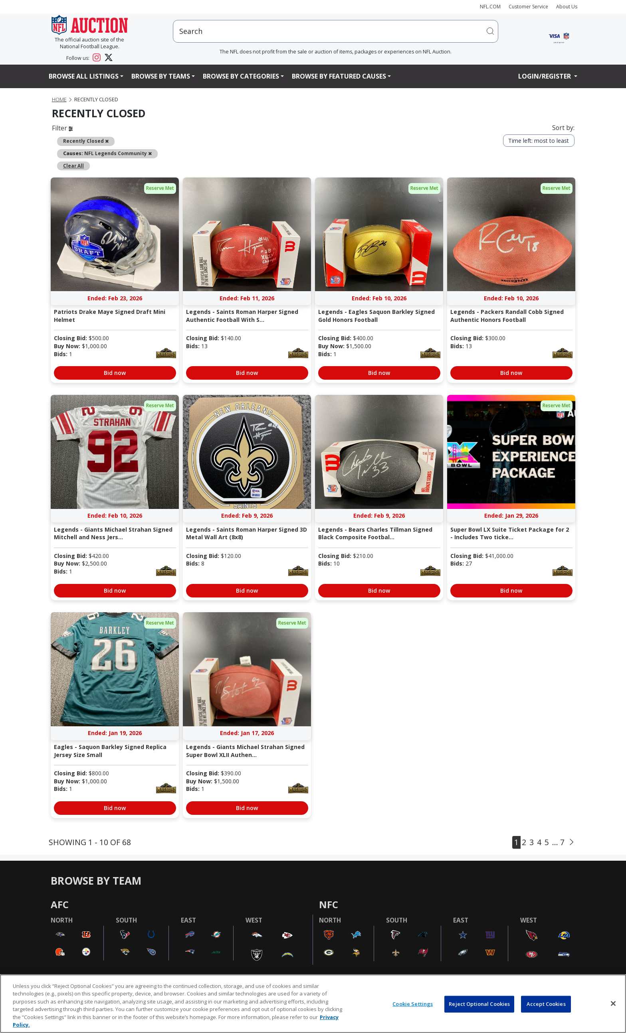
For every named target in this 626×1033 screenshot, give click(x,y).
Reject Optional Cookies (479, 1003)
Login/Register (545, 76)
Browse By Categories (241, 76)
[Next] (571, 842)
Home (59, 99)
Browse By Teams (160, 76)
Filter (62, 128)
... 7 (558, 842)
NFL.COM (490, 6)
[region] (313, 1003)
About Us (566, 6)
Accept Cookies (546, 1003)
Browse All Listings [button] (84, 76)
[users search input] (335, 31)
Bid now (115, 373)
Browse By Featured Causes (339, 76)
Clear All (73, 165)
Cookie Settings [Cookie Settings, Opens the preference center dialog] (412, 1003)
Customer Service (528, 6)
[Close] (613, 1003)
